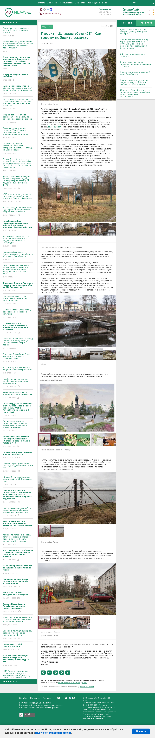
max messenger (51, 9)
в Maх (84, 683)
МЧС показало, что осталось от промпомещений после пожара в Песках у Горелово (18, 198)
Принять (141, 731)
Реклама (47, 698)
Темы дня (126, 23)
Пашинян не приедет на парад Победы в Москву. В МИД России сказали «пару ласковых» (18, 343)
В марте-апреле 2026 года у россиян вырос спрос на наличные (18, 313)
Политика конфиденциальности (35, 703)
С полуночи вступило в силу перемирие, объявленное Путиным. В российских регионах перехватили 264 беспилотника (134, 44)
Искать (153, 3)
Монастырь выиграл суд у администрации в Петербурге (18, 395)
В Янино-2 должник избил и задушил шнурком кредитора (18, 370)
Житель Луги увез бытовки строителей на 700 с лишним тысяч (18, 481)
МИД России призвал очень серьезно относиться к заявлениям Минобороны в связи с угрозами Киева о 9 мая (18, 677)
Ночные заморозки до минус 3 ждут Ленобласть (135, 73)
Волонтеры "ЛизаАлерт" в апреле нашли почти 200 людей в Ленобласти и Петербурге (18, 241)
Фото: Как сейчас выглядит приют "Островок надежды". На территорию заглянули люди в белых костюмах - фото (18, 182)
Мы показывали (55, 127)
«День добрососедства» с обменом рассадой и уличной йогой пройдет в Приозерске (18, 89)
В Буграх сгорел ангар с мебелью (132, 55)
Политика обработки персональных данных (41, 705)
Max (73, 698)
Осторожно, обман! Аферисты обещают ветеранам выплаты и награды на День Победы (18, 148)
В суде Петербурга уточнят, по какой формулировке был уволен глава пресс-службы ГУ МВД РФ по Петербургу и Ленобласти (18, 165)
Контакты (35, 698)
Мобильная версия (41, 9)
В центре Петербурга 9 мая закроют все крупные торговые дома (18, 358)
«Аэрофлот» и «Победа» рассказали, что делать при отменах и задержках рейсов (18, 118)
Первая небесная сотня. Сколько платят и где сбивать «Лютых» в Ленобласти (18, 256)
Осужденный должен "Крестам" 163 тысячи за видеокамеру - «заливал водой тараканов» (18, 426)
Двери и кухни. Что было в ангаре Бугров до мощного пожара (18, 32)
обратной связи (87, 686)
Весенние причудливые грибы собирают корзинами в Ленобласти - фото (18, 634)
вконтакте (44, 9)
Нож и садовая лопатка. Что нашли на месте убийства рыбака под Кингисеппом (18, 512)
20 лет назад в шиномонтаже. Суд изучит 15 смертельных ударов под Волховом (18, 211)
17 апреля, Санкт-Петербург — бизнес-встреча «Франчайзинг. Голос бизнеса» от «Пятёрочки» (135, 93)
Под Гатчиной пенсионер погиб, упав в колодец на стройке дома (18, 383)
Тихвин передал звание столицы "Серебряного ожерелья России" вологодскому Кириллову (18, 133)
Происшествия (66, 3)
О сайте (23, 698)
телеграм (48, 9)
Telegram (70, 698)
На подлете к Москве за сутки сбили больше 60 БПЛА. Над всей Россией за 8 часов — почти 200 (18, 104)
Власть (41, 3)
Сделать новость (51, 13)
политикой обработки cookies (53, 733)
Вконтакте (58, 698)
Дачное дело (100, 3)
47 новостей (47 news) (95, 698)
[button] (43, 672)
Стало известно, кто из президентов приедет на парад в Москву (18, 300)
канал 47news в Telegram (69, 683)
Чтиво (90, 3)
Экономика (52, 3)
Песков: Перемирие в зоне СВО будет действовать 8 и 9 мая (18, 467)
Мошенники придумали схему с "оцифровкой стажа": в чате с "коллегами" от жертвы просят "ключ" (18, 46)
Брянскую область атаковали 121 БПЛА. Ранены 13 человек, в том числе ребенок (18, 621)
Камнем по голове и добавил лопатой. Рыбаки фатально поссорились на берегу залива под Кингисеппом (18, 539)
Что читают (145, 23)
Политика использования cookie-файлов (39, 708)
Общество (80, 3)
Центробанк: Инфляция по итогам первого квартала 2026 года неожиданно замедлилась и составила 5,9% (18, 271)
